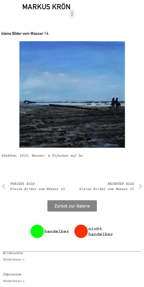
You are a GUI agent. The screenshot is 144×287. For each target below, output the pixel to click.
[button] (72, 13)
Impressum (12, 275)
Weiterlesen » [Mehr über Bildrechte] (14, 259)
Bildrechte (13, 253)
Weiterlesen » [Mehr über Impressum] (14, 281)
